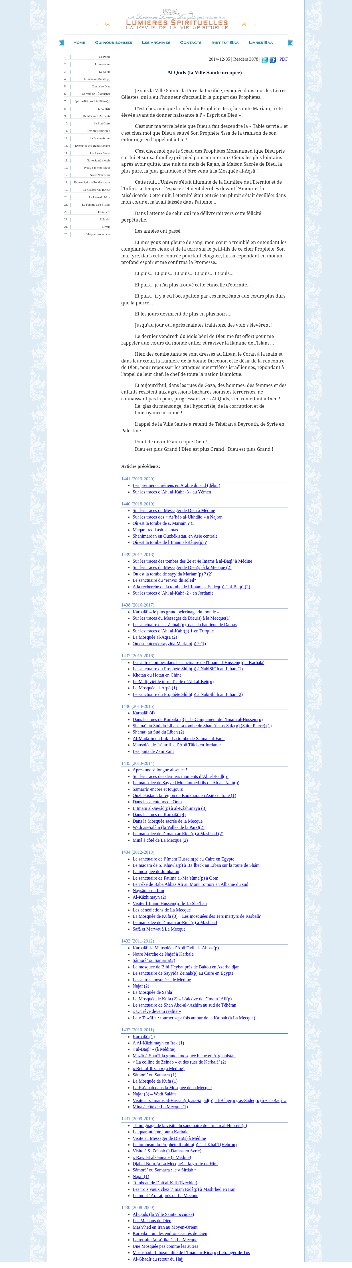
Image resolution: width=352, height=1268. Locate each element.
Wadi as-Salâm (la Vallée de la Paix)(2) (169, 827)
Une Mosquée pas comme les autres (165, 1246)
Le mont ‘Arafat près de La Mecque (165, 1195)
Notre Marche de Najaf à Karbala (163, 954)
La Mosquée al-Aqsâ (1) (155, 687)
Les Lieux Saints (100, 153)
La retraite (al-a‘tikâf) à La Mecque (165, 1239)
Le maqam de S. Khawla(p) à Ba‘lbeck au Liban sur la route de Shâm (196, 865)
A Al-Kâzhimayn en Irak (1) (158, 1042)
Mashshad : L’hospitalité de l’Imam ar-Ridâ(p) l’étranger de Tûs (191, 1252)
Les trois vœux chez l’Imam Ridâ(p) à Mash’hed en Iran (184, 1189)
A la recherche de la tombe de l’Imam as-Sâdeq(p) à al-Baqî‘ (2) (191, 586)
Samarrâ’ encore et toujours (158, 789)
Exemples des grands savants (92, 145)
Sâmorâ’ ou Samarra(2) (154, 960)
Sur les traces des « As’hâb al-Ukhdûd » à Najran (177, 517)
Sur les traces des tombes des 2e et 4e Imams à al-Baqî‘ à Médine (192, 561)
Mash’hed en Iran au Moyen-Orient (165, 1227)
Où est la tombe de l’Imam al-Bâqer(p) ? (170, 542)
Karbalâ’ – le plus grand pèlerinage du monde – (176, 611)
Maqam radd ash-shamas (155, 529)
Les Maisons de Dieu (152, 1220)
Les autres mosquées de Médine (162, 979)
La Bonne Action (100, 138)
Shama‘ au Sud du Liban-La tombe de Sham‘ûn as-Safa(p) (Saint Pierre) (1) (202, 725)
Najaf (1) (141, 1176)
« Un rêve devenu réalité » (157, 1011)
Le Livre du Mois (99, 197)
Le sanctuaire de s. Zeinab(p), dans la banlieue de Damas (185, 624)
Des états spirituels (99, 130)
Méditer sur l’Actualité (96, 116)
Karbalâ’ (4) (144, 712)
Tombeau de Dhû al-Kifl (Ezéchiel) (165, 1182)
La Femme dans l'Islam (96, 204)
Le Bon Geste (102, 123)
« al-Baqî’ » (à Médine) (154, 1049)
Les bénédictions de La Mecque (162, 910)
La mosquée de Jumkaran (156, 871)
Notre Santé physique (97, 167)
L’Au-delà (104, 108)
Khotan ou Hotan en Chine (157, 675)
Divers (106, 226)
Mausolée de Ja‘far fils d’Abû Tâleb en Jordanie (176, 744)
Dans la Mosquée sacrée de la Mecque (168, 821)
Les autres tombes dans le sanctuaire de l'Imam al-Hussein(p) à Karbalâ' (198, 662)
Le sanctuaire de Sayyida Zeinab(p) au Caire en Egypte (183, 973)
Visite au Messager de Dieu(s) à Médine (169, 1138)
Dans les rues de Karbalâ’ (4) (159, 814)
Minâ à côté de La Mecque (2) (160, 840)
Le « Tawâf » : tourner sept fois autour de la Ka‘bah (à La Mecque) (194, 1017)
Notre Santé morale (98, 160)
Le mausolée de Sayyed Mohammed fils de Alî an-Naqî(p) (186, 782)
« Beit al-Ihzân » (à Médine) (159, 1068)
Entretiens (104, 212)
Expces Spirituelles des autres (92, 182)
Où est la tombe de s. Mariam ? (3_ (165, 523)
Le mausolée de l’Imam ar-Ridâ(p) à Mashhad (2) (178, 833)
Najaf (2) (141, 986)
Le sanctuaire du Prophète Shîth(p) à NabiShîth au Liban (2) (188, 694)
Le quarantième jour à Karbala (160, 1131)
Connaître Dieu (101, 86)
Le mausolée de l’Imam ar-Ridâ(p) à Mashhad (175, 922)
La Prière (104, 56)
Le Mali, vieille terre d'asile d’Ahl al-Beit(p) (173, 681)
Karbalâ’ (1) (144, 1036)
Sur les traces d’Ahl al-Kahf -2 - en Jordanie (173, 593)
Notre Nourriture (100, 175)
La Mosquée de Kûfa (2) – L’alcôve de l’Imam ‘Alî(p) (182, 998)
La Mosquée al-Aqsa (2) (155, 637)
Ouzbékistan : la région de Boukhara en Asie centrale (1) (184, 795)
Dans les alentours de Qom (157, 801)
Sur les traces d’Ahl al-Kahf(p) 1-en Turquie (173, 630)
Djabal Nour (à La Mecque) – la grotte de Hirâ (175, 1163)
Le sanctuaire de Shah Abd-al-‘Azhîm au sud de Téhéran (184, 1005)
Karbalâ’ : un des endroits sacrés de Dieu (170, 1233)
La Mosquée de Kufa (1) (155, 1081)
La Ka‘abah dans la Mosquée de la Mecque (172, 1087)
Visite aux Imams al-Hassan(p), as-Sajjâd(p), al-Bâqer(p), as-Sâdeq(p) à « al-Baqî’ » (209, 1100)
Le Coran (104, 71)
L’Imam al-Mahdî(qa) (97, 79)
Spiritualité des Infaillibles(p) (92, 101)
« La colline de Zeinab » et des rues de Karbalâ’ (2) (179, 1062)
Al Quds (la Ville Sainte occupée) (163, 1214)
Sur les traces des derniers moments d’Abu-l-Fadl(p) (180, 776)
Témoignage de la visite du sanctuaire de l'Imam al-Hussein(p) (190, 1125)
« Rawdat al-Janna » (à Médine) (162, 1157)
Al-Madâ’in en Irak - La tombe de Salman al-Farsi (179, 738)
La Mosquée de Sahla (152, 992)
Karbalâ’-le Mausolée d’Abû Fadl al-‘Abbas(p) (176, 947)
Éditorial (105, 219)
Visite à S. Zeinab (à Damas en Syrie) (167, 1150)
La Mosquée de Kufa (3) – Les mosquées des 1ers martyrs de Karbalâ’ (197, 916)
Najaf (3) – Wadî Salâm (154, 1093)
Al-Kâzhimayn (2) (149, 897)
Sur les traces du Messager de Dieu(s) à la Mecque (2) (182, 567)
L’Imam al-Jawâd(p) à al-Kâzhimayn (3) (170, 808)
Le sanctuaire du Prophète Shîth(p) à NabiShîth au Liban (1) (188, 668)
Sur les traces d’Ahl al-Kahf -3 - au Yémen (172, 491)
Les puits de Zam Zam (153, 751)
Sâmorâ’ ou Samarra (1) (154, 1074)
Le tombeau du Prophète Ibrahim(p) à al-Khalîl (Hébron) (185, 1144)
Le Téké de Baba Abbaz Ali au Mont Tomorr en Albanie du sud (190, 884)
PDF (284, 59)
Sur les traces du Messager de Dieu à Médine (174, 510)
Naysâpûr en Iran (148, 890)
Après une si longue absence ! (160, 769)
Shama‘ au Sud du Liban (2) (158, 732)
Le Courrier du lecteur (96, 189)
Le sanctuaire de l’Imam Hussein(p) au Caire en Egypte (183, 859)
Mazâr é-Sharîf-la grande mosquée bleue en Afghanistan (184, 1055)
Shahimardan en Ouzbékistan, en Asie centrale (175, 536)
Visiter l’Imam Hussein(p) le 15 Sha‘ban (170, 903)
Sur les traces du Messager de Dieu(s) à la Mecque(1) (181, 618)
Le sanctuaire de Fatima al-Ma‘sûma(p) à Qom (175, 878)
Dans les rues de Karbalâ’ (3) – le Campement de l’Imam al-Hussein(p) (198, 719)
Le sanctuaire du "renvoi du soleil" (164, 580)
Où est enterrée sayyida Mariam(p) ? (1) (169, 643)
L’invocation (102, 64)
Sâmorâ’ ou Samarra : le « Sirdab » (165, 1169)
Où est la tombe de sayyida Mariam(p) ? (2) (173, 573)
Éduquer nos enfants (98, 234)
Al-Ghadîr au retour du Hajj (158, 1259)
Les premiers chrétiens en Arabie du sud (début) (176, 485)
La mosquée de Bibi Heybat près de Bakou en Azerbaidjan (186, 966)
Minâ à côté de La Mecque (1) (160, 1106)
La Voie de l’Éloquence (96, 93)
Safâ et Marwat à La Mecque (159, 929)
